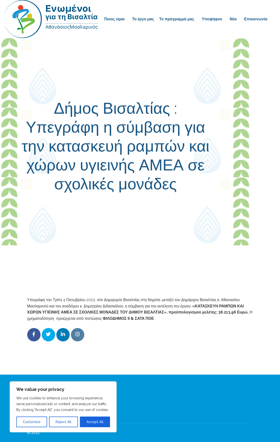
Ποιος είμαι (114, 19)
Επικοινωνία (255, 19)
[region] (63, 406)
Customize (32, 422)
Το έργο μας (143, 19)
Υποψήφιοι (212, 19)
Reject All (63, 422)
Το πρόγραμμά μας (176, 19)
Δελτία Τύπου (176, 206)
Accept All (94, 422)
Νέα (233, 19)
